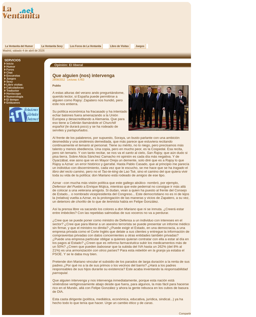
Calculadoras (15, 87)
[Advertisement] (97, 31)
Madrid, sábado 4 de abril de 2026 (23, 50)
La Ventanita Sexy (52, 46)
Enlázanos (13, 102)
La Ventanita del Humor (19, 46)
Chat (9, 72)
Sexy (9, 81)
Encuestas (13, 75)
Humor (10, 66)
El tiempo (12, 99)
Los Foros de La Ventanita (85, 46)
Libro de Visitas (119, 46)
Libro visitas (14, 84)
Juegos (140, 46)
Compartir (185, 313)
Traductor (12, 90)
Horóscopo (13, 93)
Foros (10, 69)
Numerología (14, 96)
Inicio (10, 63)
